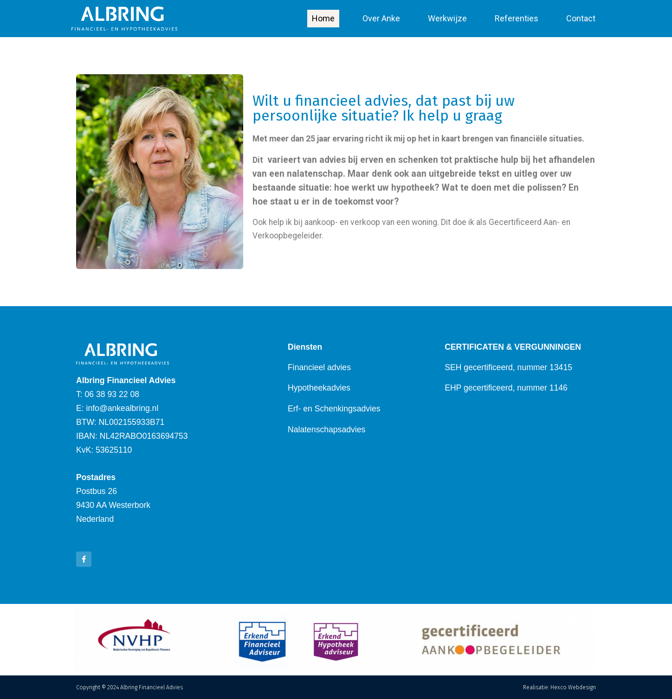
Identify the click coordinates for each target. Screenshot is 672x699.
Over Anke (381, 18)
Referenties (516, 18)
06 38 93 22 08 (112, 394)
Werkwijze (447, 18)
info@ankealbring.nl (122, 408)
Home (323, 18)
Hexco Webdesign (573, 687)
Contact (580, 18)
